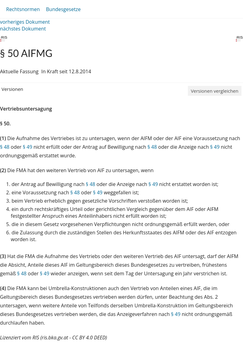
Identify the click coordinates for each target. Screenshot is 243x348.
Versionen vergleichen (214, 91)
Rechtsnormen (23, 9)
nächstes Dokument (23, 28)
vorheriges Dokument (25, 21)
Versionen (12, 89)
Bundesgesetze (63, 9)
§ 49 (27, 147)
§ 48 (5, 147)
